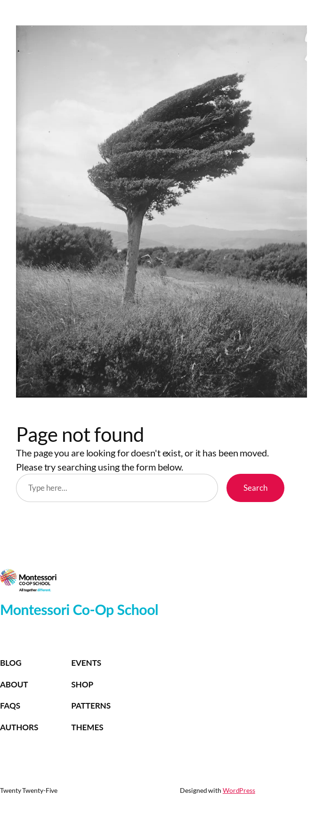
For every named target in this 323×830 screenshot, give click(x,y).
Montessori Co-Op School (79, 609)
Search (255, 488)
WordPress (239, 790)
